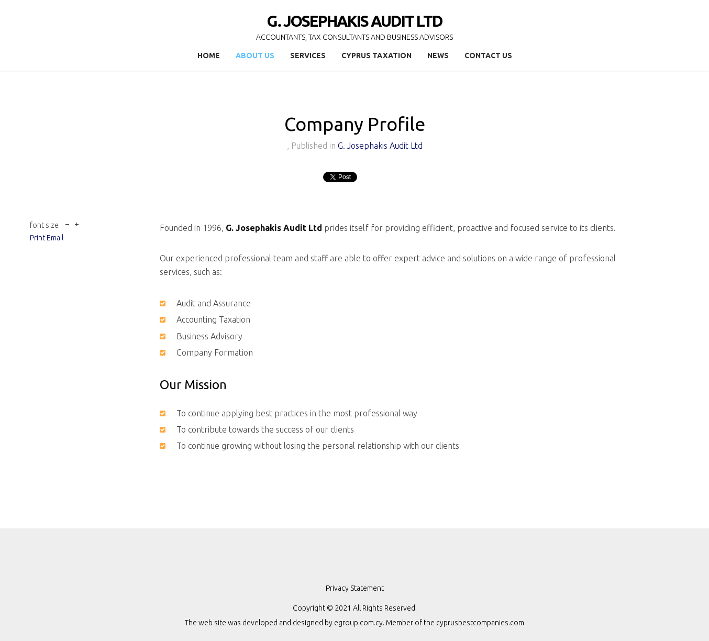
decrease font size (67, 223)
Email (55, 238)
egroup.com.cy (358, 622)
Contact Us (488, 55)
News (438, 55)
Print (37, 238)
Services (308, 55)
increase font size (77, 223)
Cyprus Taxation (376, 55)
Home (208, 55)
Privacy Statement (355, 588)
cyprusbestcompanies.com (480, 622)
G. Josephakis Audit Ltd (380, 145)
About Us (255, 55)
